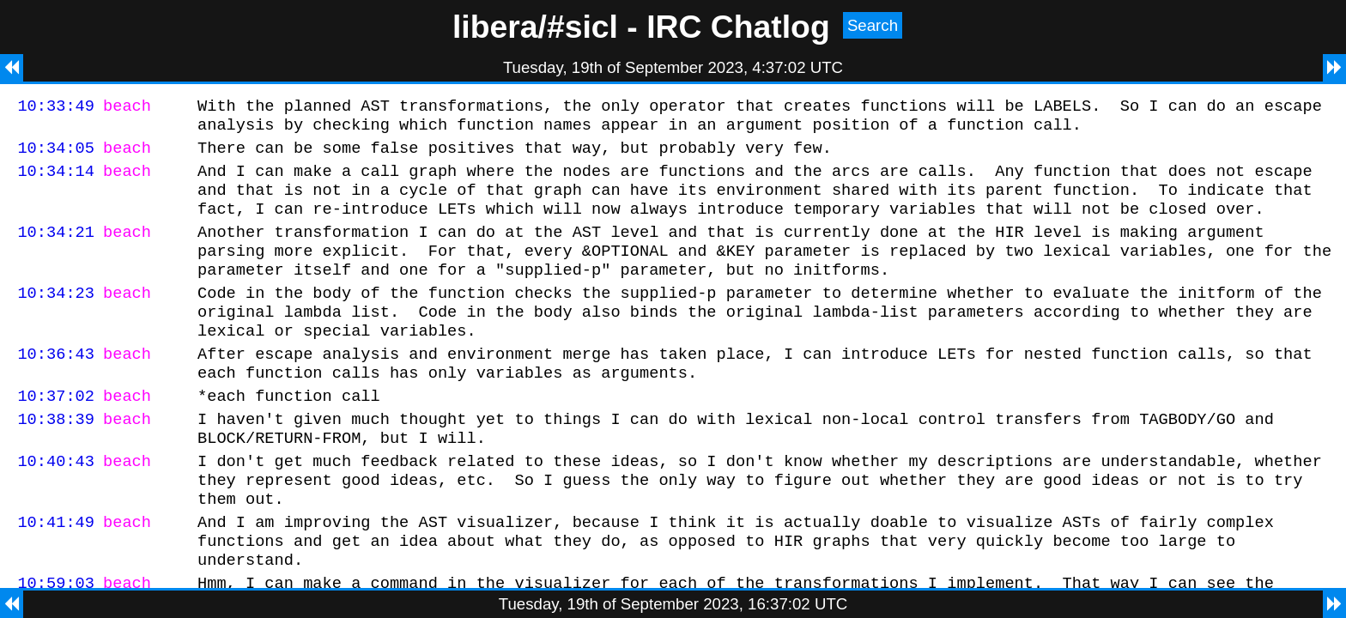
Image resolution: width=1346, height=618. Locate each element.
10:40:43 (55, 507)
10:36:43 (55, 386)
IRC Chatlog (738, 27)
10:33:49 (55, 107)
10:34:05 (55, 155)
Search (872, 25)
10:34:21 (55, 249)
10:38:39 (55, 459)
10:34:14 (55, 180)
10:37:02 (55, 434)
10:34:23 (55, 318)
